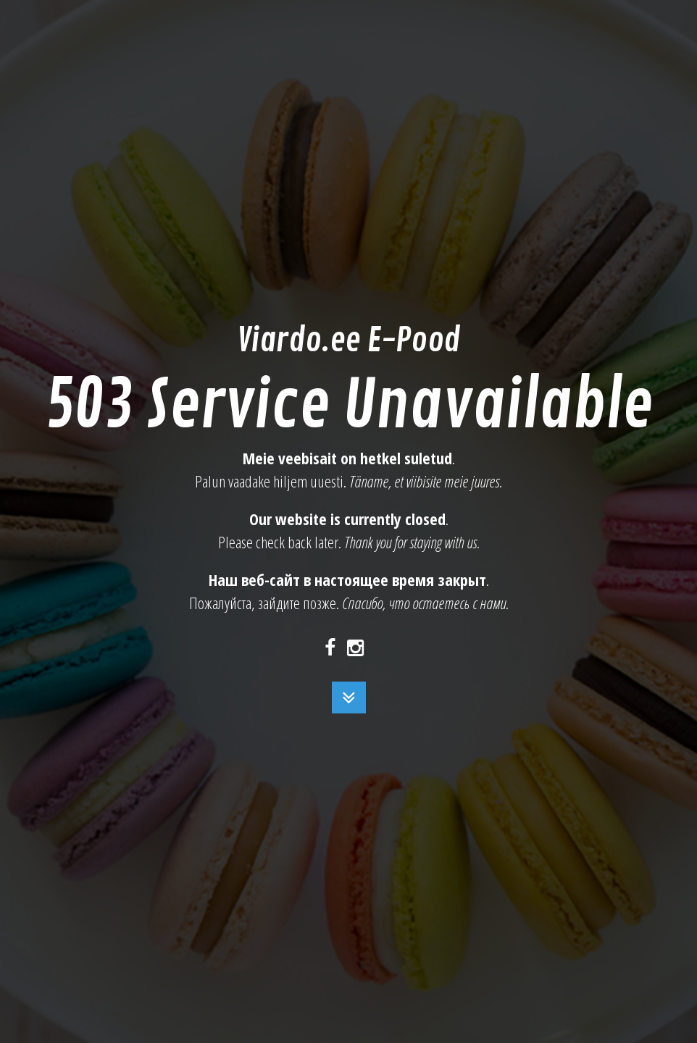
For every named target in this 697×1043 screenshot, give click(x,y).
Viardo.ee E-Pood (348, 340)
